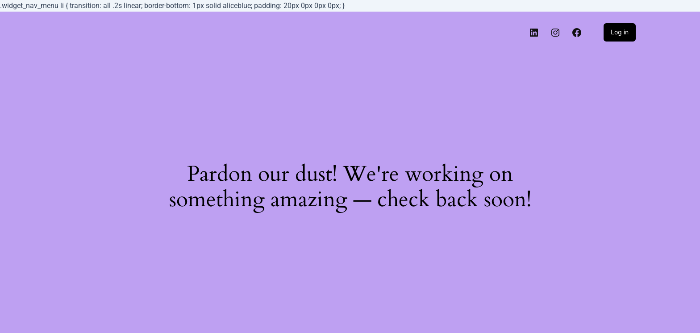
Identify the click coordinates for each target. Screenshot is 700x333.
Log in (620, 32)
